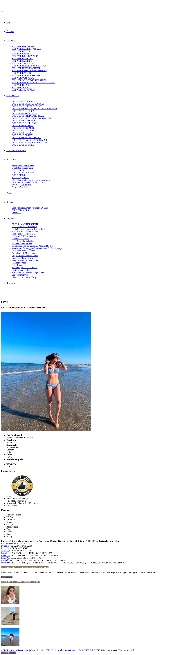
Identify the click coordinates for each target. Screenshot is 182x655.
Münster (4, 551)
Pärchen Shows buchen (22, 243)
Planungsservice (19, 263)
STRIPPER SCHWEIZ (22, 87)
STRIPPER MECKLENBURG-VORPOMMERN (33, 82)
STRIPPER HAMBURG (22, 58)
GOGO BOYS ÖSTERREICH (25, 130)
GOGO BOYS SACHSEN (23, 111)
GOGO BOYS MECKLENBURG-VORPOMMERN (34, 108)
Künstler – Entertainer (21, 185)
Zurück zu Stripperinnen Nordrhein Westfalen (20, 582)
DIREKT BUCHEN (20, 210)
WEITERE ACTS (14, 160)
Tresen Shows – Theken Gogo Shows (28, 272)
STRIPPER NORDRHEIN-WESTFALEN (30, 66)
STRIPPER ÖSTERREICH (23, 78)
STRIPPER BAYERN (21, 73)
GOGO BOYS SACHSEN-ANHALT (28, 104)
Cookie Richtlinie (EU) (40, 650)
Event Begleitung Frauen (22, 168)
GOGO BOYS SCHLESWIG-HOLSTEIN (30, 142)
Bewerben (16, 212)
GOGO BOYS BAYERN (22, 125)
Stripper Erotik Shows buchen (25, 231)
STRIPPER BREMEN (21, 54)
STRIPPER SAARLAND (23, 63)
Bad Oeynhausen (8, 543)
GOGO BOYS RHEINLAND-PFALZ (28, 116)
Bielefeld (5, 560)
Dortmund (5, 563)
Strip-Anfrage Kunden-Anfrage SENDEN (30, 208)
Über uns (10, 31)
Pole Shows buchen (20, 238)
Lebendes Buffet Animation (24, 236)
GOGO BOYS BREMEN (23, 128)
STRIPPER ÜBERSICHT (23, 46)
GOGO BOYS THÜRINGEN (24, 113)
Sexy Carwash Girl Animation (25, 260)
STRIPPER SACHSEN (22, 61)
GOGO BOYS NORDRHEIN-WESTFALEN (31, 118)
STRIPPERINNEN (20, 170)
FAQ (80, 650)
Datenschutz (23, 650)
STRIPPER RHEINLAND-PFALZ (27, 75)
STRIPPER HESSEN (21, 85)
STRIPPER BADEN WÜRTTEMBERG (29, 70)
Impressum (12, 650)
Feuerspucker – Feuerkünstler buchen (28, 182)
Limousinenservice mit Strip (24, 277)
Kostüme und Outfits (21, 270)
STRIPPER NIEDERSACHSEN (26, 68)
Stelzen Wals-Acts (20, 187)
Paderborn (5, 555)
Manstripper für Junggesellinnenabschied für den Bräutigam (38, 248)
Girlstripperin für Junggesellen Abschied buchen (32, 246)
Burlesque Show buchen (22, 258)
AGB (3, 650)
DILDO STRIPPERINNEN (23, 173)
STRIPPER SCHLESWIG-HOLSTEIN (29, 80)
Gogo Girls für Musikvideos (24, 253)
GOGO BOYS (12, 95)
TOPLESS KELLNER (16, 150)
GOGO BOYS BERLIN (22, 135)
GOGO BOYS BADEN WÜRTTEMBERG (30, 140)
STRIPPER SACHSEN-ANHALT (26, 49)
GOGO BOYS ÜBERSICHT (24, 101)
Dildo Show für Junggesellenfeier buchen (30, 229)
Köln (3, 558)
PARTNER (88, 650)
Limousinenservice (20, 275)
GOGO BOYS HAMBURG (24, 121)
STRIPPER (11, 41)
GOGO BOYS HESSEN (22, 133)
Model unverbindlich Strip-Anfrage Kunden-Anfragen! (24, 567)
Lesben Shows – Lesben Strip (24, 226)
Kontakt (9, 202)
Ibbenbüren (6, 548)
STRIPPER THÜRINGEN (23, 90)
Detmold (5, 546)
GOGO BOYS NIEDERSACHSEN (27, 106)
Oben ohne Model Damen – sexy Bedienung (31, 180)
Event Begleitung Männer (23, 165)
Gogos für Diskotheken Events (25, 255)
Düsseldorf (5, 553)
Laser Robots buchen (21, 265)
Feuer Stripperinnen (20, 177)
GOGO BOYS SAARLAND (24, 123)
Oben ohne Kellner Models (23, 251)
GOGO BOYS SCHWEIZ (23, 145)
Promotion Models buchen (23, 234)
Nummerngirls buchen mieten (24, 267)
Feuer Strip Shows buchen (23, 241)
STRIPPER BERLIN (21, 51)
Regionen (10, 283)
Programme (11, 218)
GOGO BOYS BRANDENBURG (26, 137)
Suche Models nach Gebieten (64, 650)
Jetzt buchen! (6, 577)
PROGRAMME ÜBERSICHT (25, 224)
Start (8, 22)
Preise (9, 193)
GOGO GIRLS (18, 175)
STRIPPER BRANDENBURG (25, 56)
